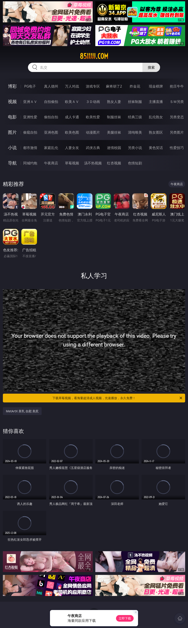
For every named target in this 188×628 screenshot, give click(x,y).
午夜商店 (51, 163)
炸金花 (135, 86)
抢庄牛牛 (177, 86)
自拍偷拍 (51, 101)
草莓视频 (72, 163)
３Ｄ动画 (93, 101)
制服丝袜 (114, 117)
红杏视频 (114, 163)
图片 (12, 132)
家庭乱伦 (51, 147)
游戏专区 (93, 86)
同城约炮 (30, 163)
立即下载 (125, 618)
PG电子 (30, 86)
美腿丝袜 (114, 132)
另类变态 (177, 117)
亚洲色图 (51, 132)
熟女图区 (156, 132)
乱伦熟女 (156, 117)
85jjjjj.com (94, 56)
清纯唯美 (135, 132)
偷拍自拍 (51, 117)
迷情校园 (114, 147)
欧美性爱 (93, 117)
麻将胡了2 (114, 86)
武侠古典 (93, 147)
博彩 (12, 86)
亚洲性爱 (30, 117)
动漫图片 (93, 132)
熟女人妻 (114, 101)
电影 (12, 117)
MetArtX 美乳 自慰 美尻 (22, 411)
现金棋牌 (156, 86)
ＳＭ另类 (177, 101)
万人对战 (72, 86)
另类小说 (135, 147)
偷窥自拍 (30, 132)
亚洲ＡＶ (30, 101)
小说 (12, 148)
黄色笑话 (156, 147)
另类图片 (177, 132)
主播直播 (156, 101)
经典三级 (135, 117)
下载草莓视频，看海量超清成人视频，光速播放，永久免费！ (117, 398)
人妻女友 (72, 147)
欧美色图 (72, 132)
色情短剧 (135, 163)
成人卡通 (72, 117)
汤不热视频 (93, 163)
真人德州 (51, 86)
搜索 (151, 67)
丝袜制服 (135, 101)
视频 (12, 101)
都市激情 (30, 147)
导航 (12, 163)
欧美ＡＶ (72, 101)
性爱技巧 (177, 147)
